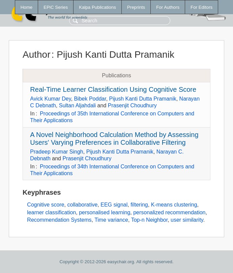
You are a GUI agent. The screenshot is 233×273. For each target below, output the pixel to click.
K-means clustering (174, 205)
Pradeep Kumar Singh (56, 152)
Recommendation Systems (59, 220)
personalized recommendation (169, 212)
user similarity (187, 220)
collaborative (82, 205)
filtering (139, 205)
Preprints (136, 7)
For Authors (167, 7)
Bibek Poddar (90, 99)
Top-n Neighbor (149, 220)
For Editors (201, 7)
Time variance (111, 220)
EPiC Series (55, 7)
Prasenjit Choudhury (132, 105)
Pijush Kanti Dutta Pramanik (142, 99)
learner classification (51, 212)
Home (27, 7)
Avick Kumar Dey (50, 99)
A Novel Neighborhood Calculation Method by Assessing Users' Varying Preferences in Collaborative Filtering (114, 138)
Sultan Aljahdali (77, 105)
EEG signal (113, 205)
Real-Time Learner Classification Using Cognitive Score (113, 89)
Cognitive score (45, 205)
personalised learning (104, 212)
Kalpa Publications (97, 7)
